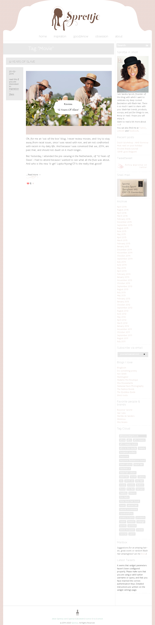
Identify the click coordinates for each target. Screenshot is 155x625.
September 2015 (124, 225)
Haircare (140, 489)
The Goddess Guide (126, 392)
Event (122, 485)
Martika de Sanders (125, 416)
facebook (80, 619)
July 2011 (121, 341)
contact (100, 619)
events (131, 485)
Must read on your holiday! (129, 145)
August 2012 (122, 311)
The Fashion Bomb (125, 389)
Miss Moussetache (125, 383)
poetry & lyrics (127, 517)
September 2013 (124, 286)
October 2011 (123, 332)
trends (140, 530)
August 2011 (122, 338)
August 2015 (122, 228)
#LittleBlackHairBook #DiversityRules (129, 436)
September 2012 (124, 308)
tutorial (123, 534)
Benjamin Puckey (128, 452)
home (43, 36)
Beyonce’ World (124, 410)
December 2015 (124, 222)
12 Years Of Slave (22, 61)
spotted (132, 526)
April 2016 (122, 213)
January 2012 (123, 326)
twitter (88, 619)
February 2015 (123, 243)
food (122, 489)
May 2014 (121, 268)
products (140, 517)
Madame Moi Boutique (127, 380)
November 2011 (124, 329)
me (118, 125)
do (121, 481)
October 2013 (123, 283)
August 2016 (123, 210)
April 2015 (121, 237)
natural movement (128, 509)
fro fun (130, 489)
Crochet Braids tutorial (127, 149)
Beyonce (124, 456)
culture (141, 477)
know (143, 554)
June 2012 (121, 314)
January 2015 (123, 246)
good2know (80, 36)
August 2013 (122, 289)
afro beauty (139, 440)
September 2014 (124, 259)
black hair (138, 464)
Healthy (123, 493)
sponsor (72, 619)
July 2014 (121, 262)
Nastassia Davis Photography (130, 386)
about (118, 36)
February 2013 (123, 298)
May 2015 (121, 234)
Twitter (142, 128)
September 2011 (124, 335)
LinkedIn (121, 131)
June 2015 (121, 231)
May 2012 (121, 317)
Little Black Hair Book (129, 501)
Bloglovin (121, 367)
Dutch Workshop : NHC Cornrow (132, 142)
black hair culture (128, 472)
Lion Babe (124, 497)
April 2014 (122, 271)
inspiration (60, 36)
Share (11, 94)
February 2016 (123, 219)
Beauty (142, 448)
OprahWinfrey (126, 513)
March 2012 (122, 323)
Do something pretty (127, 371)
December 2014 (124, 249)
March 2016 (122, 216)
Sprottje (75, 623)
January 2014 (123, 277)
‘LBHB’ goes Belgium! (127, 152)
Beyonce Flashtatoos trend (132, 460)
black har (124, 477)
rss (94, 619)
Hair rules (121, 413)
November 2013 (124, 280)
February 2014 (123, 274)
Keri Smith (122, 374)
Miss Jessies (122, 422)
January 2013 (123, 301)
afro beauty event (128, 444)
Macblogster (122, 377)
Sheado (131, 521)
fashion (140, 485)
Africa (122, 440)
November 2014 (124, 252)
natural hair (132, 505)
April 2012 (121, 320)
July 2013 (121, 292)
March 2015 (122, 240)
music (122, 505)
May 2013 (121, 295)
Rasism (122, 521)
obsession (101, 36)
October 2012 (123, 305)
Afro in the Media (128, 448)
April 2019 (122, 207)
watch (132, 534)
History (132, 493)
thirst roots (122, 395)
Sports (123, 526)
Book (133, 477)
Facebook (133, 131)
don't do (129, 481)
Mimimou (121, 419)
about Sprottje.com (59, 619)
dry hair (139, 481)
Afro (129, 440)
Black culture (126, 464)
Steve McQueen (127, 530)
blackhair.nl (125, 468)
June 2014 (122, 265)
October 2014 (123, 256)
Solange (140, 521)
